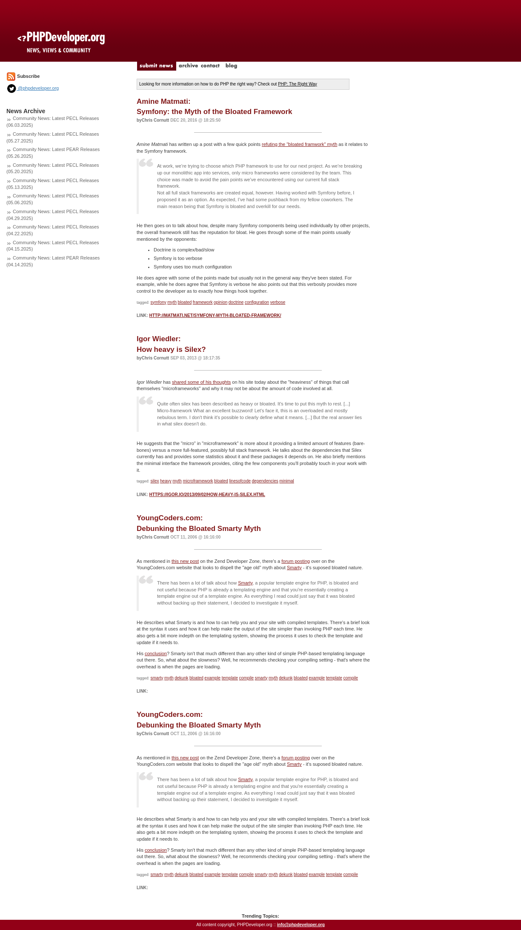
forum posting (295, 561)
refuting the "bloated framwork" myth (299, 144)
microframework (198, 481)
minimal (286, 481)
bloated (184, 302)
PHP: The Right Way (297, 84)
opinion (220, 302)
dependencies (265, 481)
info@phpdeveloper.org (301, 924)
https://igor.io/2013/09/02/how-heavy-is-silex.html (207, 494)
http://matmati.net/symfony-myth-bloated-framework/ (215, 315)
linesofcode (240, 481)
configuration (257, 302)
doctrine (236, 302)
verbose (278, 302)
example (212, 678)
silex (155, 481)
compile (246, 678)
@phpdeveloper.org (32, 88)
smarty (157, 678)
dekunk (181, 678)
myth (172, 302)
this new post (185, 561)
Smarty (294, 567)
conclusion (156, 653)
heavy (166, 481)
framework (203, 302)
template (230, 678)
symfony (158, 302)
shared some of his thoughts (201, 382)
